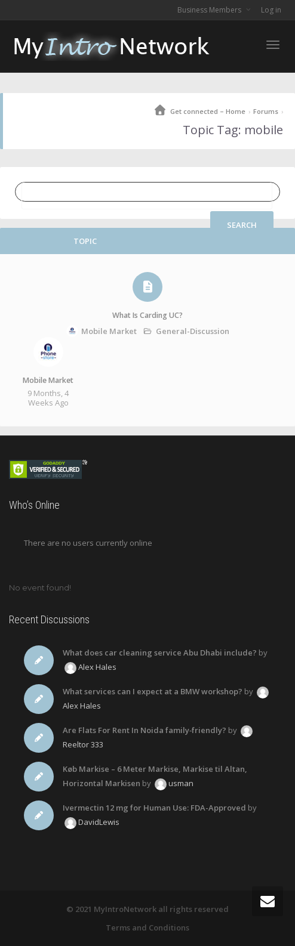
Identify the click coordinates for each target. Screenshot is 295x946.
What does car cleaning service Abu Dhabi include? (160, 652)
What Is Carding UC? (147, 315)
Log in (271, 10)
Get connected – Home (207, 111)
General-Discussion (192, 331)
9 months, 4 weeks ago (48, 398)
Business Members (210, 10)
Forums (265, 111)
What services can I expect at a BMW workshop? (152, 691)
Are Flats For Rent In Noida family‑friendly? (144, 730)
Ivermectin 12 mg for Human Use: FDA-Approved (154, 807)
